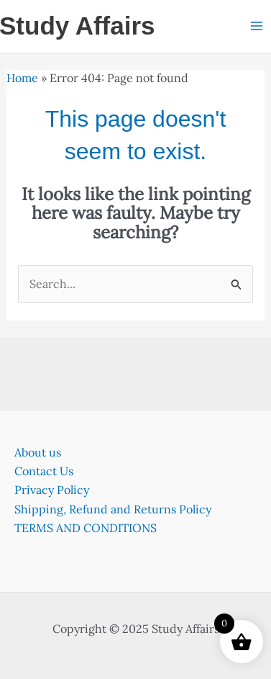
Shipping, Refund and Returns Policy (112, 509)
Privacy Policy (51, 489)
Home (22, 78)
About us (37, 452)
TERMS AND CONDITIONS (85, 528)
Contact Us (43, 471)
